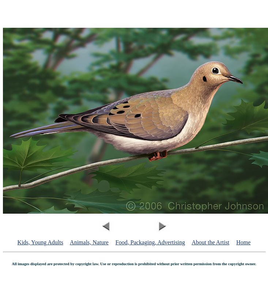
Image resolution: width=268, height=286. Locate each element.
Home (243, 242)
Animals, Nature (89, 242)
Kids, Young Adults (40, 242)
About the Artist (210, 242)
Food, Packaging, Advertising (150, 242)
